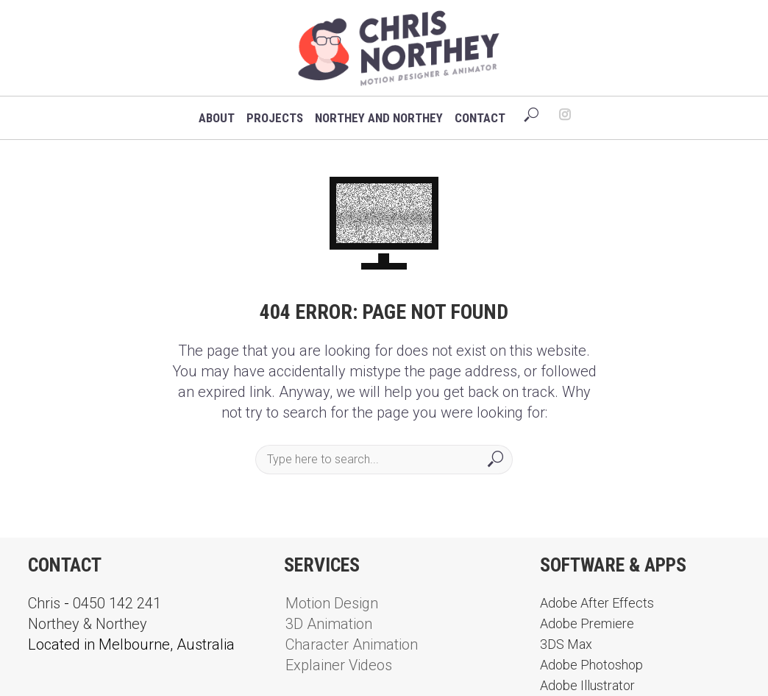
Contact (480, 117)
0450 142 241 (117, 603)
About (217, 117)
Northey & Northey (87, 624)
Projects (274, 117)
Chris (44, 603)
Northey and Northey (379, 117)
